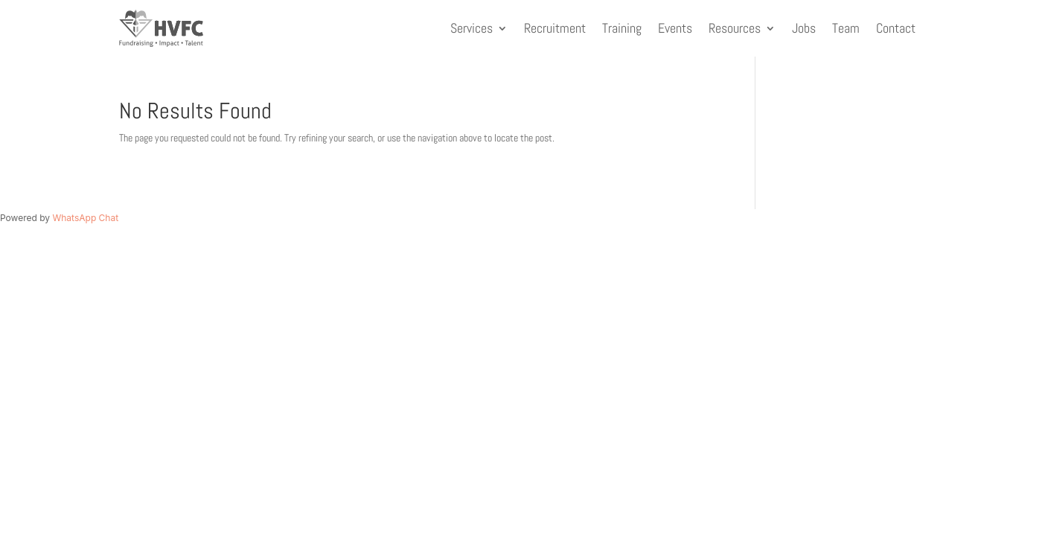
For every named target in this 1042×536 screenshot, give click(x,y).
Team (846, 27)
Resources (735, 27)
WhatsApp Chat (85, 217)
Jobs (804, 27)
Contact (895, 27)
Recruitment (555, 27)
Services (471, 27)
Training (622, 27)
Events (675, 27)
